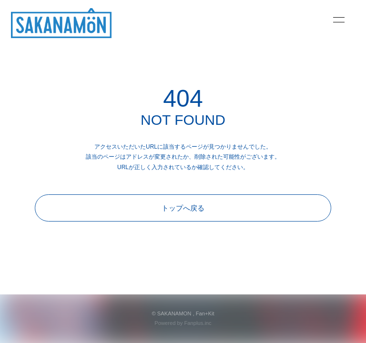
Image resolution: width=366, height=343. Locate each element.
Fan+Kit (205, 313)
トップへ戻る (183, 208)
